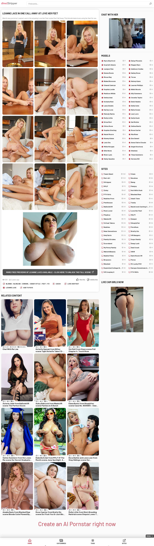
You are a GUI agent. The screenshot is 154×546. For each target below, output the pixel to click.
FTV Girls (115, 194)
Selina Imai (115, 97)
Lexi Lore (142, 113)
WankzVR (115, 219)
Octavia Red (115, 101)
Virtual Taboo (115, 223)
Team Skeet (115, 174)
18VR (142, 251)
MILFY (142, 214)
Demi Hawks (142, 101)
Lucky (113, 544)
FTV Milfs (142, 272)
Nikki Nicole (142, 89)
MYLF (115, 186)
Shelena (142, 150)
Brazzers (115, 259)
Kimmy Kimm (115, 138)
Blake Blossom (115, 81)
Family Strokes (115, 239)
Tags (59, 544)
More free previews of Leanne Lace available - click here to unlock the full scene (48, 272)
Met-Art (115, 178)
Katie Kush (142, 118)
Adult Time (142, 198)
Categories (40, 544)
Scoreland (115, 243)
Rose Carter (142, 130)
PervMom (142, 227)
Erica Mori (115, 122)
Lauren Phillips (142, 85)
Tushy (142, 202)
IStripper (115, 182)
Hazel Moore (115, 134)
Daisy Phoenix (142, 60)
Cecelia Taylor (142, 97)
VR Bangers (142, 235)
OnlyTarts (115, 235)
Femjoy (142, 186)
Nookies (142, 178)
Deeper (142, 219)
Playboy (115, 214)
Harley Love (115, 109)
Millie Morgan (115, 146)
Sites (77, 544)
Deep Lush (142, 243)
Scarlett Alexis (115, 64)
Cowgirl (25, 284)
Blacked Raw (142, 194)
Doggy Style (35, 284)
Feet (44, 284)
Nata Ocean (142, 109)
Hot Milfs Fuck (142, 190)
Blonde (9, 284)
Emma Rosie (115, 73)
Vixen (142, 174)
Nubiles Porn (115, 198)
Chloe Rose (115, 126)
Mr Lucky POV (142, 263)
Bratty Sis (142, 231)
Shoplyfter (142, 223)
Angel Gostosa (142, 146)
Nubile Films (115, 255)
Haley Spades (115, 158)
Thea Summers (142, 154)
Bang (142, 182)
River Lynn (115, 154)
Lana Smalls (115, 105)
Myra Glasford (115, 60)
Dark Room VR (142, 255)
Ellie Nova (115, 150)
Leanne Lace (11, 288)
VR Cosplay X (115, 272)
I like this (82, 280)
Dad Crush (142, 247)
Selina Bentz (142, 126)
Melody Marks (115, 113)
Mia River (142, 134)
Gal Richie (142, 122)
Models (95, 544)
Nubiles (115, 227)
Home (22, 544)
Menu (149, 536)
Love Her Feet (73, 284)
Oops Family (142, 239)
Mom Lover (115, 210)
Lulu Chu (115, 142)
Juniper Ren (115, 69)
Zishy (115, 190)
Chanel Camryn (115, 85)
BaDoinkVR (115, 206)
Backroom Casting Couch (142, 206)
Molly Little (115, 118)
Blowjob (16, 284)
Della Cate (142, 105)
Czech (58, 284)
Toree (142, 77)
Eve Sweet (142, 138)
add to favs (28, 288)
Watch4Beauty (115, 251)
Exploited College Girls (115, 268)
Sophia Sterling (115, 130)
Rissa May (115, 77)
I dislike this (94, 280)
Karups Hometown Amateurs (142, 268)
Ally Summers (142, 93)
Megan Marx (142, 64)
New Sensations (115, 231)
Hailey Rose (142, 73)
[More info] (63, 344)
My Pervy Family (115, 247)
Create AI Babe (132, 544)
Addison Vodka (142, 69)
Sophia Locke (115, 89)
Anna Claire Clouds (142, 142)
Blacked (115, 263)
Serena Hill (142, 158)
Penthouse (115, 202)
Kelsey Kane (142, 81)
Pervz (142, 259)
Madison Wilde (115, 93)
